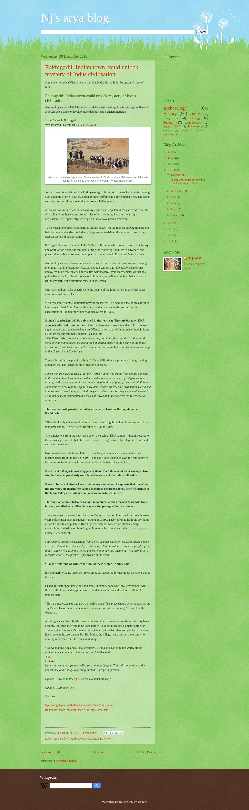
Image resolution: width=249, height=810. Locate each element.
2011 (171, 241)
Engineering (168, 134)
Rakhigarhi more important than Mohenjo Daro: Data (76, 709)
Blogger (141, 801)
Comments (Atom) (67, 760)
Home (98, 752)
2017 (171, 157)
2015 (171, 169)
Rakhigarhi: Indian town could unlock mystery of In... (187, 181)
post (66, 665)
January (175, 215)
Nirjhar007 (194, 258)
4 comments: (90, 732)
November (177, 191)
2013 (171, 228)
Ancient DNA (62, 738)
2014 (171, 222)
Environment (195, 126)
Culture (195, 114)
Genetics (167, 130)
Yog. (48, 656)
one (71, 687)
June (174, 197)
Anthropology (79, 738)
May (174, 203)
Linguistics (170, 118)
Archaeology (95, 738)
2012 (171, 234)
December (177, 174)
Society (168, 122)
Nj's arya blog (75, 17)
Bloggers (185, 130)
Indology (194, 118)
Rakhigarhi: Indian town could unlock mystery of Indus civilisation (91, 70)
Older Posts (146, 752)
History (107, 738)
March (175, 209)
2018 (171, 151)
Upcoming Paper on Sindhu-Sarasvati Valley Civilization (79, 705)
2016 (171, 163)
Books (200, 130)
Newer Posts (51, 752)
